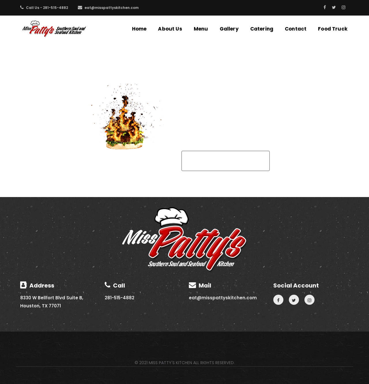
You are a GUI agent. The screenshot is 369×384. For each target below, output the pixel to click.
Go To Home (225, 161)
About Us (170, 28)
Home (139, 28)
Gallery (229, 28)
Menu (201, 28)
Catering (261, 28)
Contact (295, 28)
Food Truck (332, 28)
